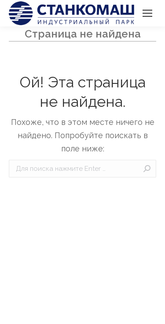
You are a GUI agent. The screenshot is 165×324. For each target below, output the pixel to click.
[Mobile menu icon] (147, 13)
